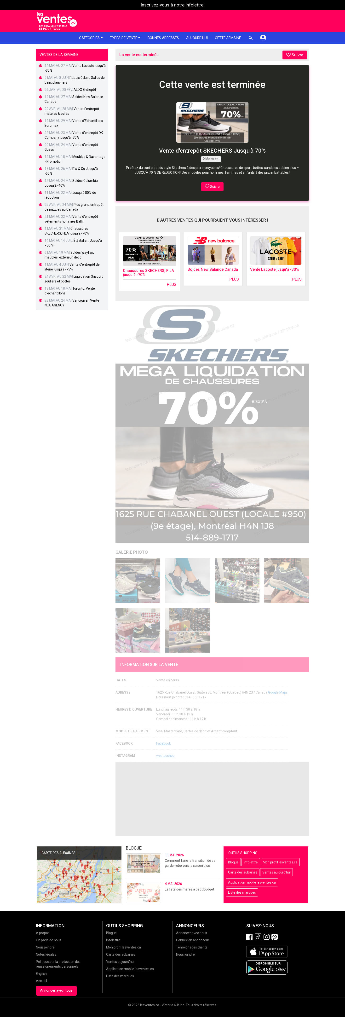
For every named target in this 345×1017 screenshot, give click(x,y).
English (41, 974)
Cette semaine (228, 38)
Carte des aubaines (242, 872)
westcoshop (165, 756)
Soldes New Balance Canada (213, 269)
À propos (43, 933)
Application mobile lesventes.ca (252, 882)
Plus (171, 284)
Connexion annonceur (192, 940)
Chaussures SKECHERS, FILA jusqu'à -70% (148, 272)
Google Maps (278, 692)
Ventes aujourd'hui (276, 872)
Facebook (163, 743)
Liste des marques (242, 892)
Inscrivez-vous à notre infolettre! (173, 5)
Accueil (41, 981)
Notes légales (46, 954)
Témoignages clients (191, 947)
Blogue (233, 862)
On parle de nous (48, 940)
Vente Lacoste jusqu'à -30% (274, 269)
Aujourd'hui (197, 38)
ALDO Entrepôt (85, 90)
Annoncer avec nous (56, 990)
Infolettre (251, 862)
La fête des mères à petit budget (189, 889)
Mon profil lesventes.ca (280, 862)
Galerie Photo (131, 552)
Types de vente (125, 38)
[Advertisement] (212, 799)
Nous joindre (45, 947)
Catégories (91, 38)
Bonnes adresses (163, 38)
